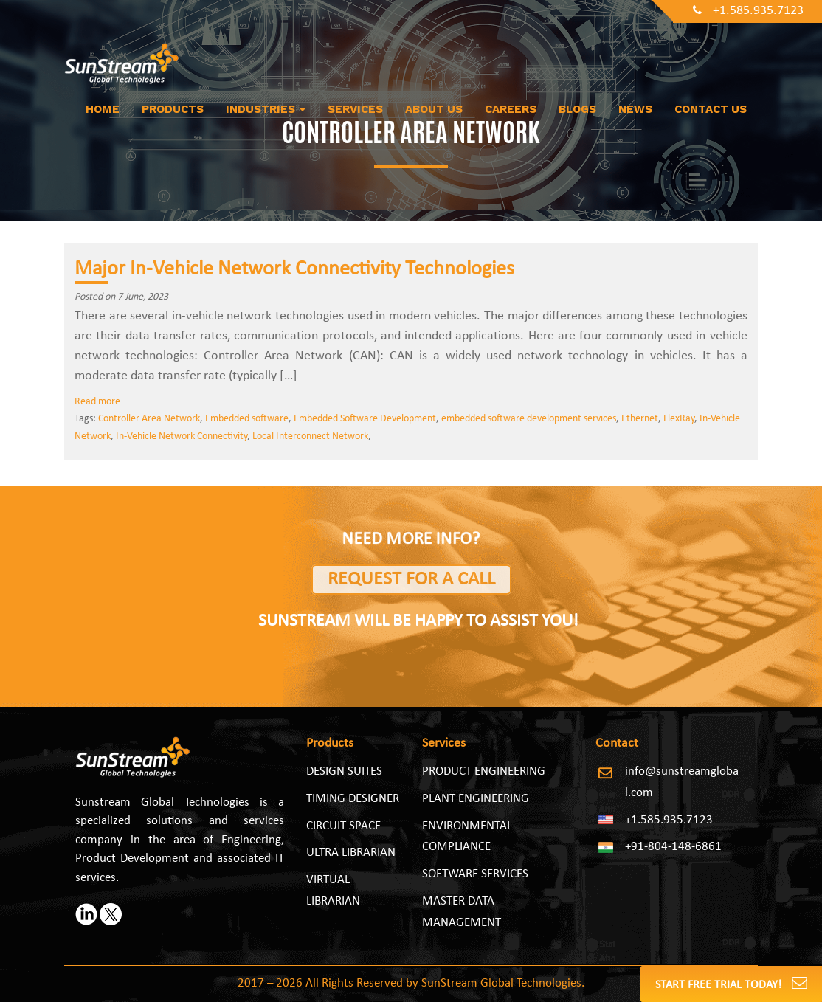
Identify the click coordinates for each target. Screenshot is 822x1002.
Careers (510, 109)
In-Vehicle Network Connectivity (181, 436)
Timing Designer (352, 798)
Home (103, 109)
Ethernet (639, 418)
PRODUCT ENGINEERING (483, 771)
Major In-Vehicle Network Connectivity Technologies (297, 269)
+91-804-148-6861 (673, 846)
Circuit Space (343, 826)
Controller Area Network (149, 418)
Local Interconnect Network (310, 436)
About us (434, 109)
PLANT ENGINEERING (475, 798)
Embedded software (247, 418)
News (635, 109)
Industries (265, 109)
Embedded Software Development (365, 418)
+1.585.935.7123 (748, 11)
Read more (97, 401)
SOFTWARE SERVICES (475, 874)
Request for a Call (411, 580)
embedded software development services (528, 418)
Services (355, 109)
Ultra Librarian (351, 852)
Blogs (577, 109)
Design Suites (344, 771)
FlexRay (678, 418)
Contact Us (710, 109)
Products (173, 109)
